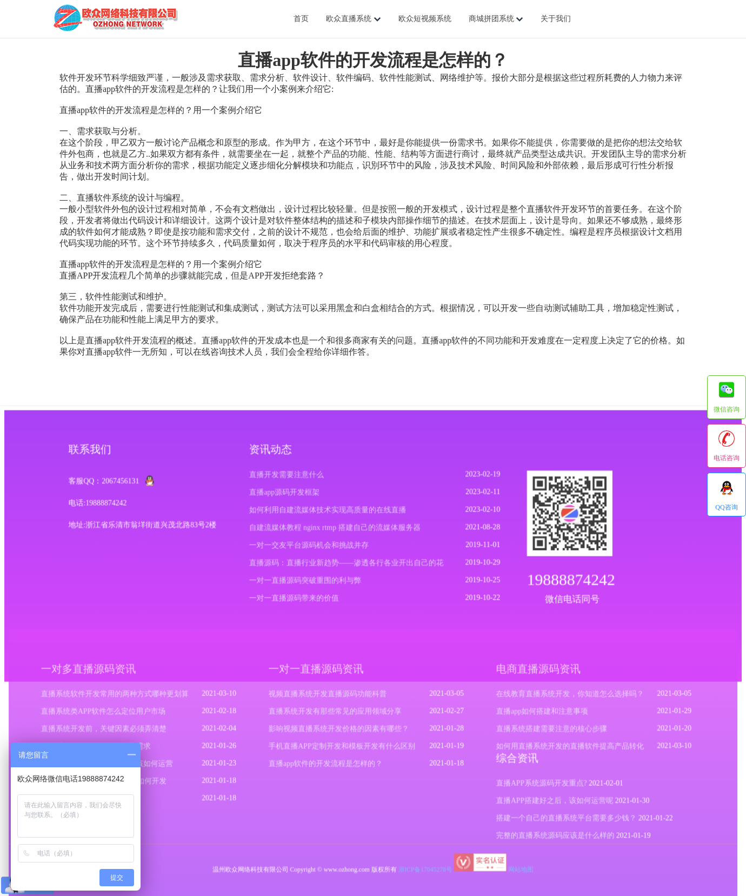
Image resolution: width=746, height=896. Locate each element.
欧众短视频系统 (424, 19)
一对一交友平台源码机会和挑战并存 (310, 548)
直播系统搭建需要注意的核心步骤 (547, 732)
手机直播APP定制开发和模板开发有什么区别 (342, 749)
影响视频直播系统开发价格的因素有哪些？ (339, 732)
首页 (301, 19)
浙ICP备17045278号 (423, 869)
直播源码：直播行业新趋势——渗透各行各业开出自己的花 (347, 565)
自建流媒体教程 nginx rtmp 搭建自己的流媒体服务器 (335, 531)
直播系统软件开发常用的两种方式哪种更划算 (121, 698)
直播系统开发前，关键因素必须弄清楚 (110, 732)
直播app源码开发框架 (286, 496)
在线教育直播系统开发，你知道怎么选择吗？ (565, 698)
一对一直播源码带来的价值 (295, 600)
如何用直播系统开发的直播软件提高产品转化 (565, 749)
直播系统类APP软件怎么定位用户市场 (109, 715)
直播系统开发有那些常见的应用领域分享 (336, 715)
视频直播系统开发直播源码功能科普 (329, 698)
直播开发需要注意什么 (288, 478)
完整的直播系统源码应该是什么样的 (550, 836)
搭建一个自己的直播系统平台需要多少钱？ (561, 819)
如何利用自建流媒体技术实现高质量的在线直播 (328, 513)
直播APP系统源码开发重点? (537, 785)
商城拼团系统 (496, 19)
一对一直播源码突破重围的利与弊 (306, 583)
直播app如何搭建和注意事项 (538, 715)
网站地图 (517, 869)
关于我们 (556, 19)
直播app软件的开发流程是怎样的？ (327, 766)
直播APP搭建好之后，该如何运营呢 (550, 802)
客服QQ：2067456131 (107, 485)
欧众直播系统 (353, 19)
